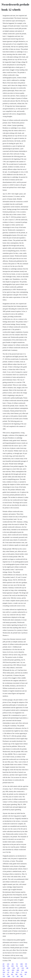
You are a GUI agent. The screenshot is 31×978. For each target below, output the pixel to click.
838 (3, 966)
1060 (21, 964)
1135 (8, 964)
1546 (12, 966)
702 (17, 966)
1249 (13, 968)
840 (16, 974)
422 (26, 966)
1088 (8, 976)
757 (3, 974)
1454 (4, 972)
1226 (4, 968)
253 (8, 974)
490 (17, 976)
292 (12, 964)
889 (22, 976)
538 (8, 966)
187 (25, 974)
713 (13, 976)
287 (3, 964)
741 (17, 964)
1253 (21, 974)
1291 (22, 970)
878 (26, 964)
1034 (9, 968)
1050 (13, 970)
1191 (4, 976)
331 (8, 972)
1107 (8, 970)
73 (21, 972)
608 (27, 968)
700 (3, 970)
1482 (18, 970)
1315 (23, 968)
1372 (17, 972)
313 (18, 968)
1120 (21, 966)
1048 (26, 972)
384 (13, 972)
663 (12, 974)
